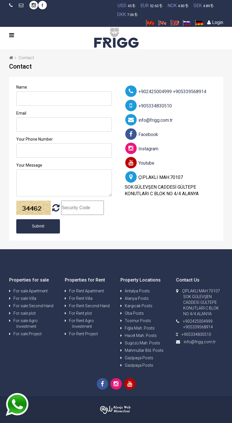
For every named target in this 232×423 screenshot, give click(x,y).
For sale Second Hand (33, 306)
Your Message (29, 165)
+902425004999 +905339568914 (165, 91)
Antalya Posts (137, 291)
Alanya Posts (137, 298)
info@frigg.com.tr (149, 120)
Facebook (42, 5)
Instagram (33, 5)
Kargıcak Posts (138, 306)
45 (126, 5)
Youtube (139, 163)
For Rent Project (83, 334)
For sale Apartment (30, 291)
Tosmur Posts (138, 320)
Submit (38, 226)
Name (21, 87)
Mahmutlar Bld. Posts (144, 350)
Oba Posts (134, 313)
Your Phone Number (34, 139)
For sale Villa (24, 298)
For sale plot (24, 313)
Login (215, 22)
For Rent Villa (80, 298)
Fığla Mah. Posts (140, 328)
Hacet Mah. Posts (141, 335)
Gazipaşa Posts (139, 358)
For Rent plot (80, 313)
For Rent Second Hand (89, 306)
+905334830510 (148, 106)
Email (21, 113)
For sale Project (27, 334)
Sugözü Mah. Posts (142, 343)
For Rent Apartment (86, 291)
